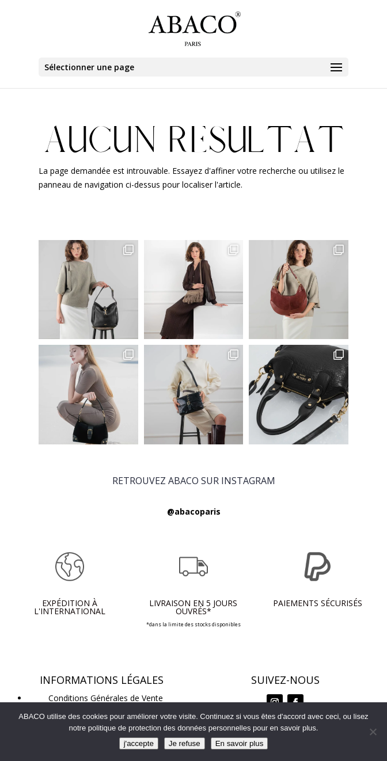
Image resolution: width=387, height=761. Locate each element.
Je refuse (184, 743)
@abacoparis (194, 511)
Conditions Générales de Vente (105, 697)
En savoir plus (239, 743)
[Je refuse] (372, 731)
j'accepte (139, 743)
